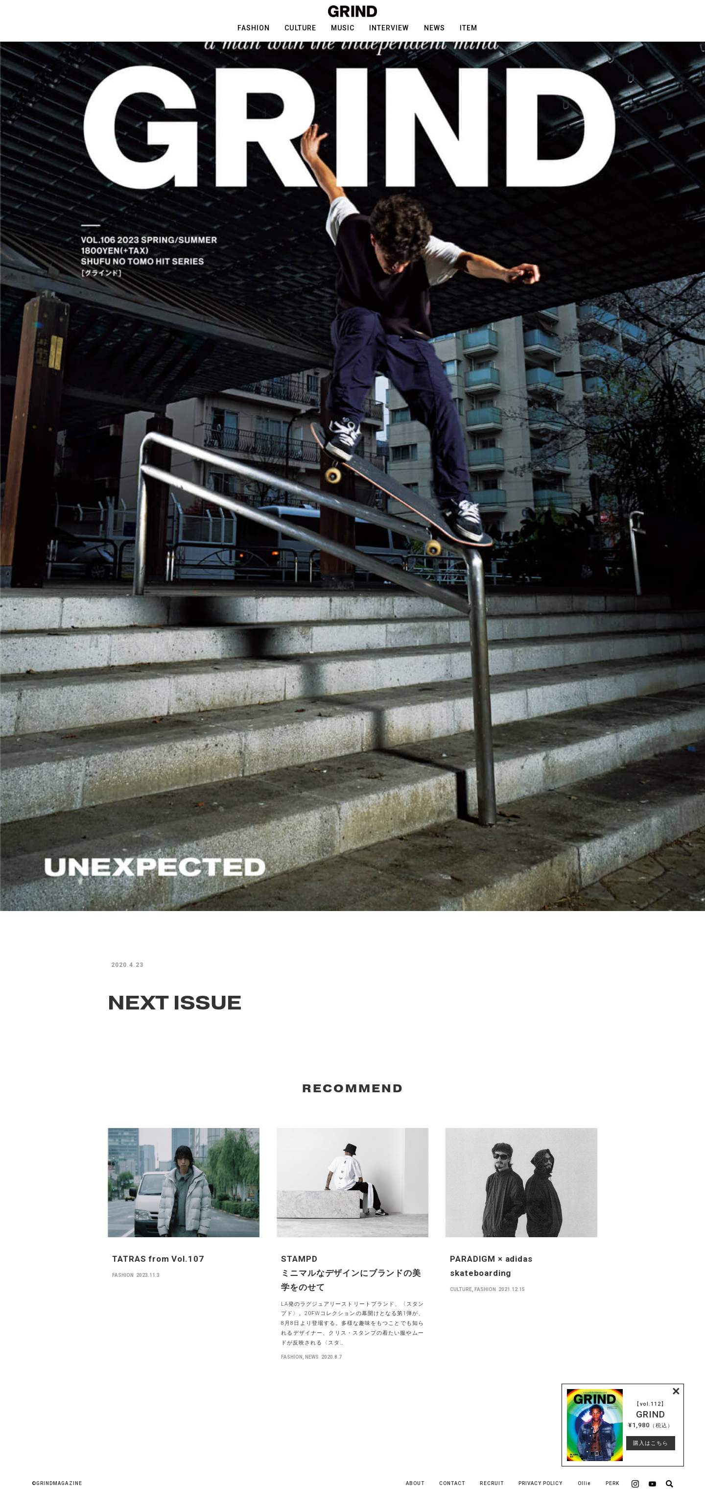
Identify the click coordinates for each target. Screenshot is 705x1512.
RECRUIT (491, 1483)
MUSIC (342, 28)
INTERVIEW (389, 28)
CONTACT (452, 1483)
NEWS (434, 28)
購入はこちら (650, 1443)
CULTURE (300, 28)
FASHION (253, 28)
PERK (612, 1483)
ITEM (468, 28)
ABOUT (415, 1483)
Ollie (584, 1483)
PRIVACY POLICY (540, 1483)
